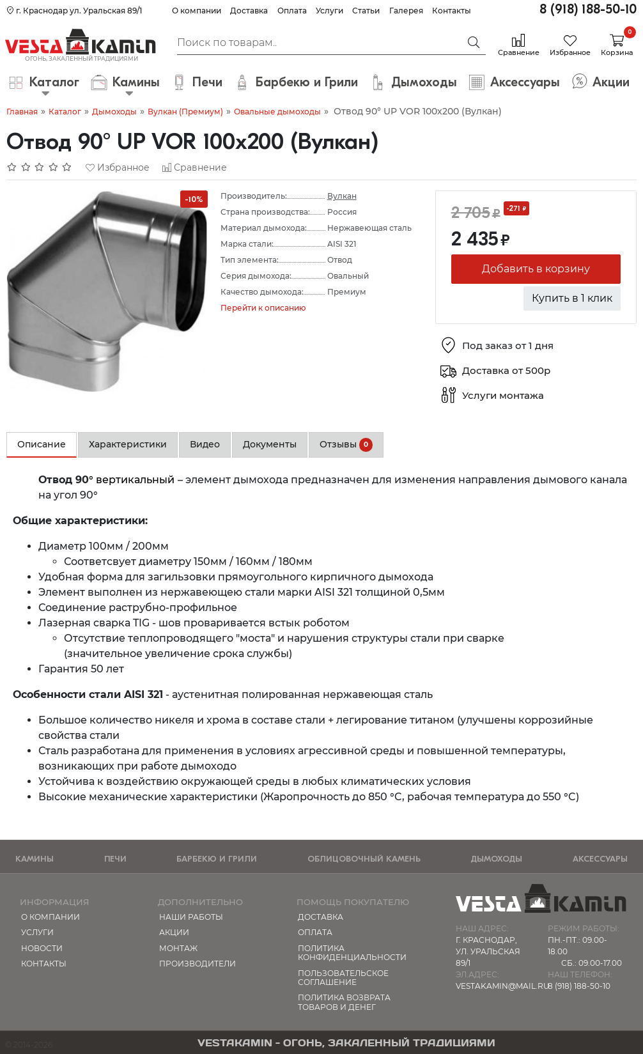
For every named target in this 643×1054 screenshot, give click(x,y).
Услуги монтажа (503, 395)
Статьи (366, 10)
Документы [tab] (270, 444)
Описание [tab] (41, 444)
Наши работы (191, 917)
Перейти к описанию (263, 308)
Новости (42, 948)
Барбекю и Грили (216, 859)
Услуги (329, 10)
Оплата (292, 10)
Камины (34, 859)
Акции (174, 932)
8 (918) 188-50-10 (588, 9)
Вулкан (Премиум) (185, 111)
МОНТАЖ (178, 948)
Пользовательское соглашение (343, 977)
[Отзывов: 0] (39, 167)
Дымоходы (114, 111)
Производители (197, 963)
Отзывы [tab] (346, 445)
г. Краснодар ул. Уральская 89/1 (74, 10)
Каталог (65, 111)
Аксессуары (600, 859)
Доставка (249, 10)
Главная (22, 111)
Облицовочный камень (364, 859)
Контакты (451, 10)
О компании (196, 10)
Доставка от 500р (506, 370)
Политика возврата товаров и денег (344, 1002)
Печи (115, 859)
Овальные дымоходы (277, 111)
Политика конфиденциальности (352, 952)
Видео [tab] (205, 444)
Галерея (406, 10)
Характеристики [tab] (128, 444)
